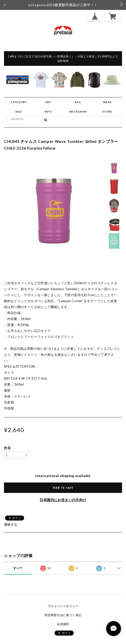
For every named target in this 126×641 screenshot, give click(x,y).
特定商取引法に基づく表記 (63, 615)
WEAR (107, 102)
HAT (48, 102)
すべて (17, 568)
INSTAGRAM (77, 111)
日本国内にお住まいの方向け (63, 500)
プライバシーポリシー (63, 606)
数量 (7, 448)
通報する (10, 524)
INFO (48, 111)
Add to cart (63, 487)
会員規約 (63, 624)
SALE (18, 111)
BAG (78, 102)
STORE (107, 111)
